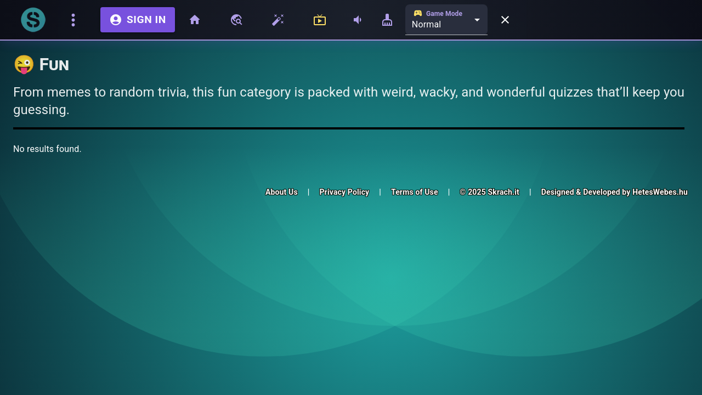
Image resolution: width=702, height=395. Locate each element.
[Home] (196, 20)
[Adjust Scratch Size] (387, 19)
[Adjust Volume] (357, 19)
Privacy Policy (344, 192)
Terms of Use (414, 192)
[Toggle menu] (75, 20)
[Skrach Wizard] (280, 20)
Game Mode (437, 13)
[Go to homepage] (32, 20)
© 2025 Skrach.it (489, 192)
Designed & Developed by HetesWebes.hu (614, 192)
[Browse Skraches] (238, 20)
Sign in (137, 19)
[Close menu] (505, 20)
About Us (281, 192)
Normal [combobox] (426, 24)
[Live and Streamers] (321, 20)
